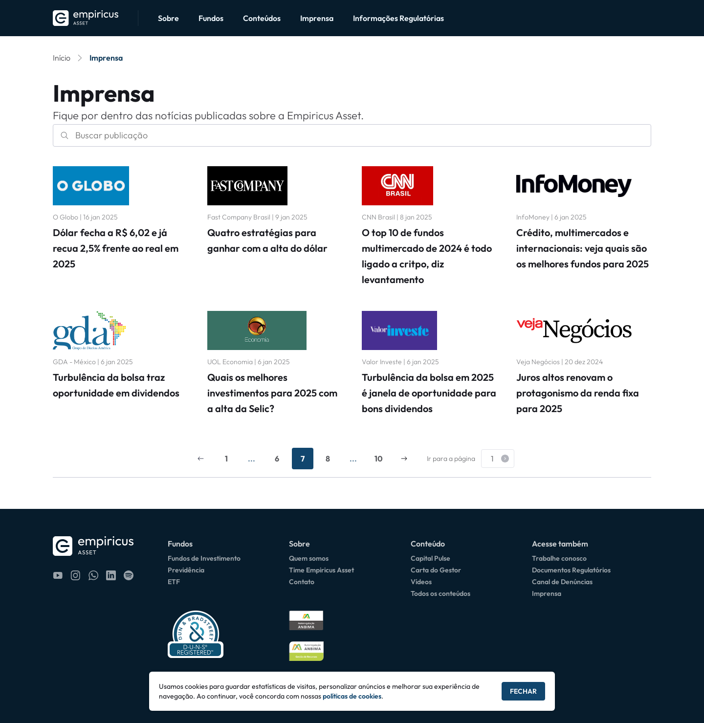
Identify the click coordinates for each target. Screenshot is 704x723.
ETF (174, 581)
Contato (301, 581)
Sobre (168, 18)
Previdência (186, 570)
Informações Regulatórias (398, 18)
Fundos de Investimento (204, 558)
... (251, 458)
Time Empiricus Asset (321, 570)
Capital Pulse (430, 558)
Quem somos (309, 558)
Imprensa (316, 18)
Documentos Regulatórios (571, 570)
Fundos (210, 18)
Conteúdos (262, 18)
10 (378, 458)
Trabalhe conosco (559, 558)
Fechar (523, 691)
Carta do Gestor (436, 570)
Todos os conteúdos (440, 593)
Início (61, 58)
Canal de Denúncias (562, 581)
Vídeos (421, 581)
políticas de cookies (352, 696)
